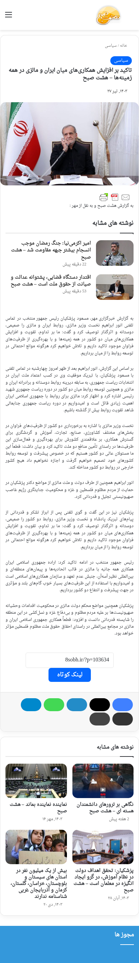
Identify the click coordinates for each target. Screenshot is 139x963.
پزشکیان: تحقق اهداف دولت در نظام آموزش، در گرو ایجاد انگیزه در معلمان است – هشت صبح (103, 880)
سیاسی (111, 45)
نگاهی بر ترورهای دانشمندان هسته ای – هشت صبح (105, 808)
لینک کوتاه (69, 675)
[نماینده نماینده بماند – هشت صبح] (36, 781)
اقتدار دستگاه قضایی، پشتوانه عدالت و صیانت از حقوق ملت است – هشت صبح (51, 281)
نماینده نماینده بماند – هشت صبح (38, 808)
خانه (126, 45)
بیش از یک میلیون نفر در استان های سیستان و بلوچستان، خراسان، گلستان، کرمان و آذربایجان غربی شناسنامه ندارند (39, 883)
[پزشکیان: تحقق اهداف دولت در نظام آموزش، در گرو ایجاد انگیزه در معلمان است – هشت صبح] (103, 847)
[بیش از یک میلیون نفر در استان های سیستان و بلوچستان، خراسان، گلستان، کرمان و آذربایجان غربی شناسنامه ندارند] (36, 847)
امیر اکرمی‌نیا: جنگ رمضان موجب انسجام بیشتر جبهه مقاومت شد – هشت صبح (51, 250)
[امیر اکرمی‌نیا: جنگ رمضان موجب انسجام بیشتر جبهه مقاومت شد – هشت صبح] (115, 253)
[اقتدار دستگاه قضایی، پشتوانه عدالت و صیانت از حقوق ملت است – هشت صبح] (115, 287)
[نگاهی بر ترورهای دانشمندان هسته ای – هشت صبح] (103, 781)
